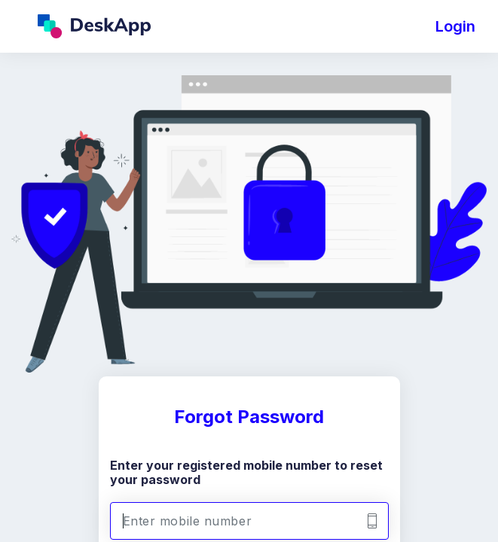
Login (455, 26)
